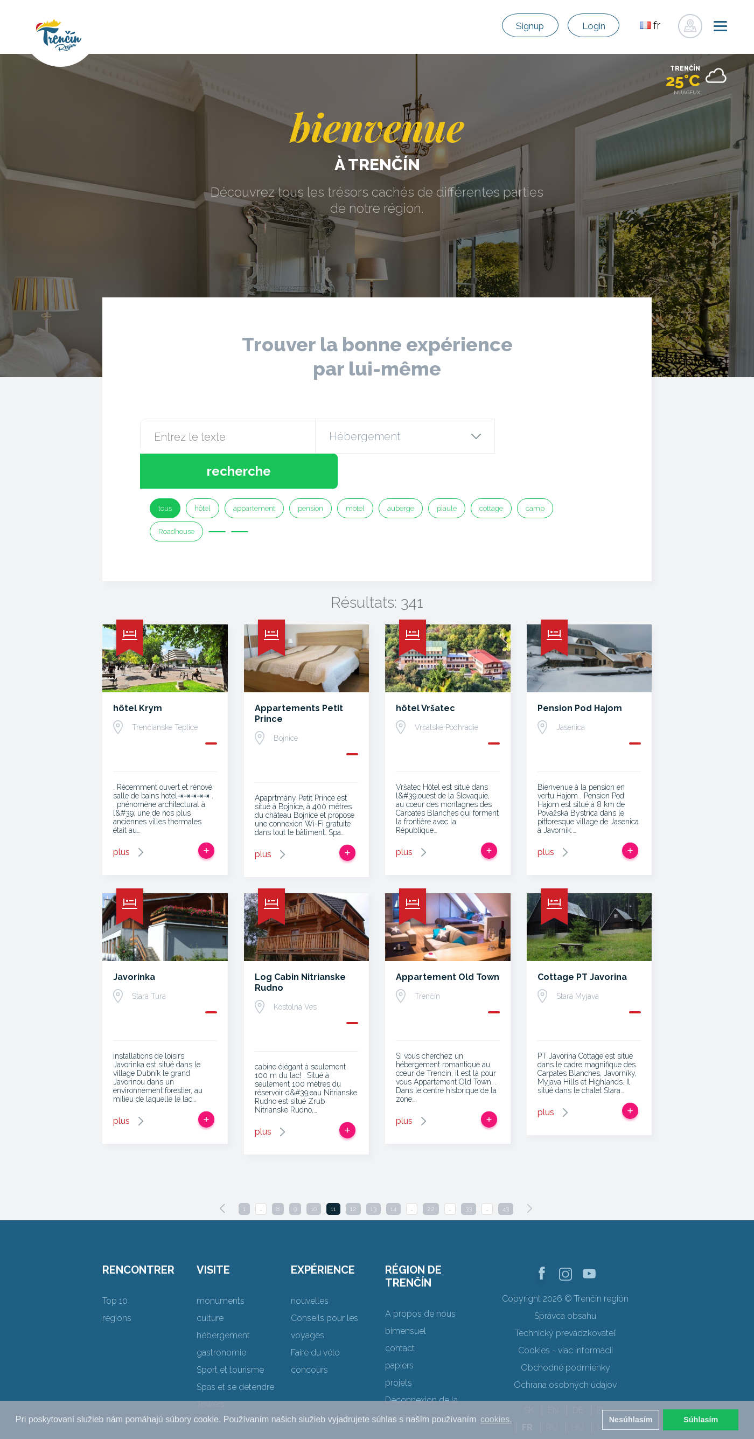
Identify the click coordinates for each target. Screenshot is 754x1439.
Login (587, 25)
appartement (254, 473)
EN (553, 1375)
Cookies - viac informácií (565, 1315)
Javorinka (134, 942)
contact (400, 1313)
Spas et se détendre (235, 1352)
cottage (491, 473)
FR (527, 1392)
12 (353, 1174)
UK (603, 1392)
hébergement (223, 1300)
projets (398, 1348)
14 (393, 1174)
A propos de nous (420, 1279)
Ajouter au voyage (206, 815)
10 (314, 1174)
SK (529, 1375)
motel (355, 473)
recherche (553, 436)
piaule (447, 473)
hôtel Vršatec (425, 673)
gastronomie (221, 1317)
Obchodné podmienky (565, 1332)
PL (601, 1375)
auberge (400, 473)
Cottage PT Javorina (582, 942)
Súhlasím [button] (700, 1419)
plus (121, 817)
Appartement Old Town (447, 942)
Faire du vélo (315, 1317)
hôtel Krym (137, 673)
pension (310, 473)
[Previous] (222, 1173)
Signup (511, 25)
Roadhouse (176, 496)
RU (552, 1392)
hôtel (202, 473)
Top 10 (115, 1266)
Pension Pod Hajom (579, 673)
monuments (221, 1266)
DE (578, 1375)
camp (535, 473)
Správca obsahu (565, 1281)
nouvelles (310, 1266)
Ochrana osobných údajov (565, 1350)
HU (577, 1392)
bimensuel (405, 1296)
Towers (211, 1369)
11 (333, 1174)
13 (373, 1174)
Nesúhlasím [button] (631, 1419)
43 (505, 1174)
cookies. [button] (496, 1419)
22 (431, 1174)
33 (468, 1174)
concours (309, 1335)
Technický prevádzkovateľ (565, 1298)
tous (165, 473)
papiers (399, 1330)
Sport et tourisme (230, 1335)
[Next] (529, 1173)
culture (210, 1283)
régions (116, 1283)
